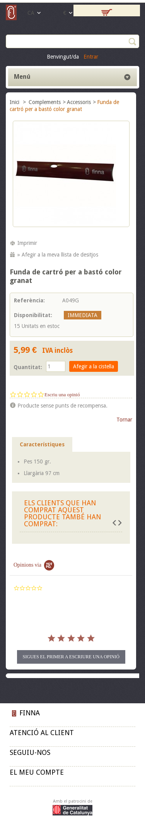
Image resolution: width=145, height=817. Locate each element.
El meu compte (37, 772)
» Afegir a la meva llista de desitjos (57, 255)
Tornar (124, 419)
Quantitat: (28, 367)
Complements (45, 102)
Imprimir (27, 243)
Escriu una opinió (62, 394)
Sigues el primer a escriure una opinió (71, 656)
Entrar (91, 57)
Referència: (29, 300)
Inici (15, 102)
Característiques (42, 444)
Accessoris (79, 102)
